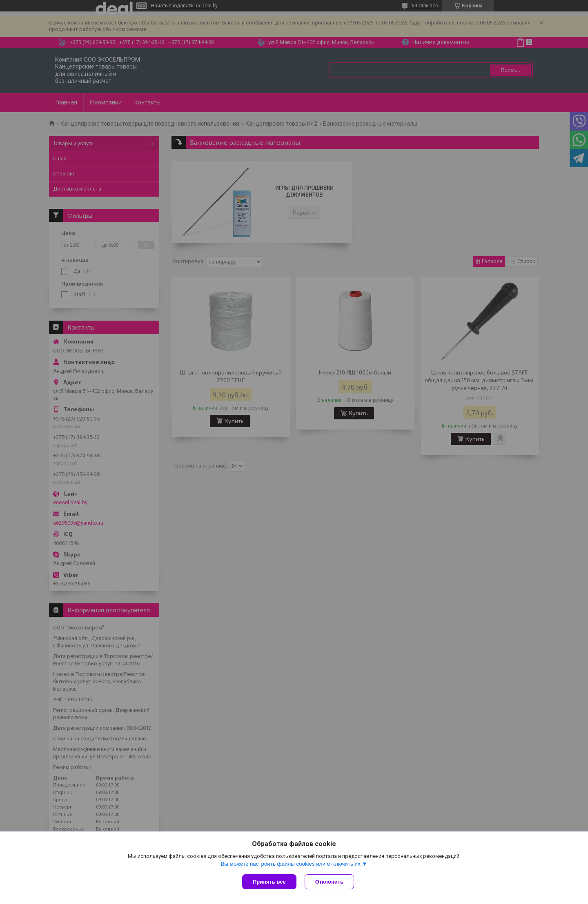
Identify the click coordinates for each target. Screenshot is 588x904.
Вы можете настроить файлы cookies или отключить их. (291, 864)
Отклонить (329, 882)
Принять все (269, 882)
